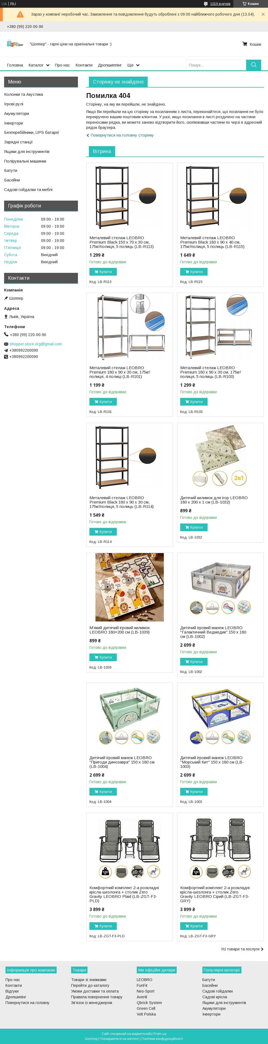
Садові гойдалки (217, 991)
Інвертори (13, 123)
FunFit (142, 985)
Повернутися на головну (27, 1002)
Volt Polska (146, 1014)
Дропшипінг (15, 997)
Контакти (83, 65)
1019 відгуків (220, 4)
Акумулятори (16, 113)
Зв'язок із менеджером (91, 1002)
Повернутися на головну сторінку (122, 135)
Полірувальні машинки (25, 161)
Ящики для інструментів (26, 151)
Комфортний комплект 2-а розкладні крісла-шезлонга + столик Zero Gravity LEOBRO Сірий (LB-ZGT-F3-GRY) (215, 894)
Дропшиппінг (110, 65)
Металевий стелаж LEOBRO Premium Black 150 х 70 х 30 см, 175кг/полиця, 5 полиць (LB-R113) (121, 242)
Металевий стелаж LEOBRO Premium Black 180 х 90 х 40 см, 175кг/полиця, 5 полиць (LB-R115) (212, 242)
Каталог (35, 65)
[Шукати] (253, 65)
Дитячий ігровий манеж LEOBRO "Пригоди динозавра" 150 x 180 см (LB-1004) (122, 762)
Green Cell (146, 1008)
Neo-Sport (146, 991)
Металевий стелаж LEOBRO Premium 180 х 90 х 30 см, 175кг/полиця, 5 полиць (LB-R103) (210, 372)
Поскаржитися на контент (119, 1039)
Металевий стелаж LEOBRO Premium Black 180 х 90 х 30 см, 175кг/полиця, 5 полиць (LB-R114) (121, 502)
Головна (15, 65)
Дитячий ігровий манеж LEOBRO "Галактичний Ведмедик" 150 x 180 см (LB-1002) (213, 632)
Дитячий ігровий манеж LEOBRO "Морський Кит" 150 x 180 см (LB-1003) (212, 762)
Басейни (12, 180)
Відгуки (12, 991)
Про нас (62, 65)
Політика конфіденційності (162, 1039)
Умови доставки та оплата (95, 991)
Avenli (142, 997)
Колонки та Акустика (23, 94)
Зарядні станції (18, 142)
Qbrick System (149, 1002)
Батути (10, 170)
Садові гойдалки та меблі (28, 189)
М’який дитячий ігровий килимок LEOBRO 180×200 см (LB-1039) (119, 630)
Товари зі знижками (88, 980)
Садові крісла (214, 997)
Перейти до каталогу (90, 985)
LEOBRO (144, 980)
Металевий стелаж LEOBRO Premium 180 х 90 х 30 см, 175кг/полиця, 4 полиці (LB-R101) (119, 372)
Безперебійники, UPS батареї (31, 132)
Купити (106, 272)
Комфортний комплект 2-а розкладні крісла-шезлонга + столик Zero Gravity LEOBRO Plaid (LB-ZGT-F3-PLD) (124, 894)
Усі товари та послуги (240, 949)
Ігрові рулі (13, 104)
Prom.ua (159, 1034)
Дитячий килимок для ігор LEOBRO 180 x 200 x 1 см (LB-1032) (214, 500)
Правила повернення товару (97, 997)
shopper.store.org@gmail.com (36, 344)
